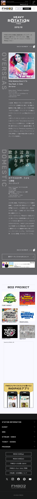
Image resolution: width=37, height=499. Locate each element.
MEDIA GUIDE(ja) (18, 454)
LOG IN (19, 8)
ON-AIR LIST (25, 4)
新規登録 (27, 8)
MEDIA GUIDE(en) (18, 459)
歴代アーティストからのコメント (18, 257)
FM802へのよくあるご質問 (18, 468)
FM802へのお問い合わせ (18, 463)
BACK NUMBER (22, 46)
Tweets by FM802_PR (9, 342)
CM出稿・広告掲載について (18, 473)
